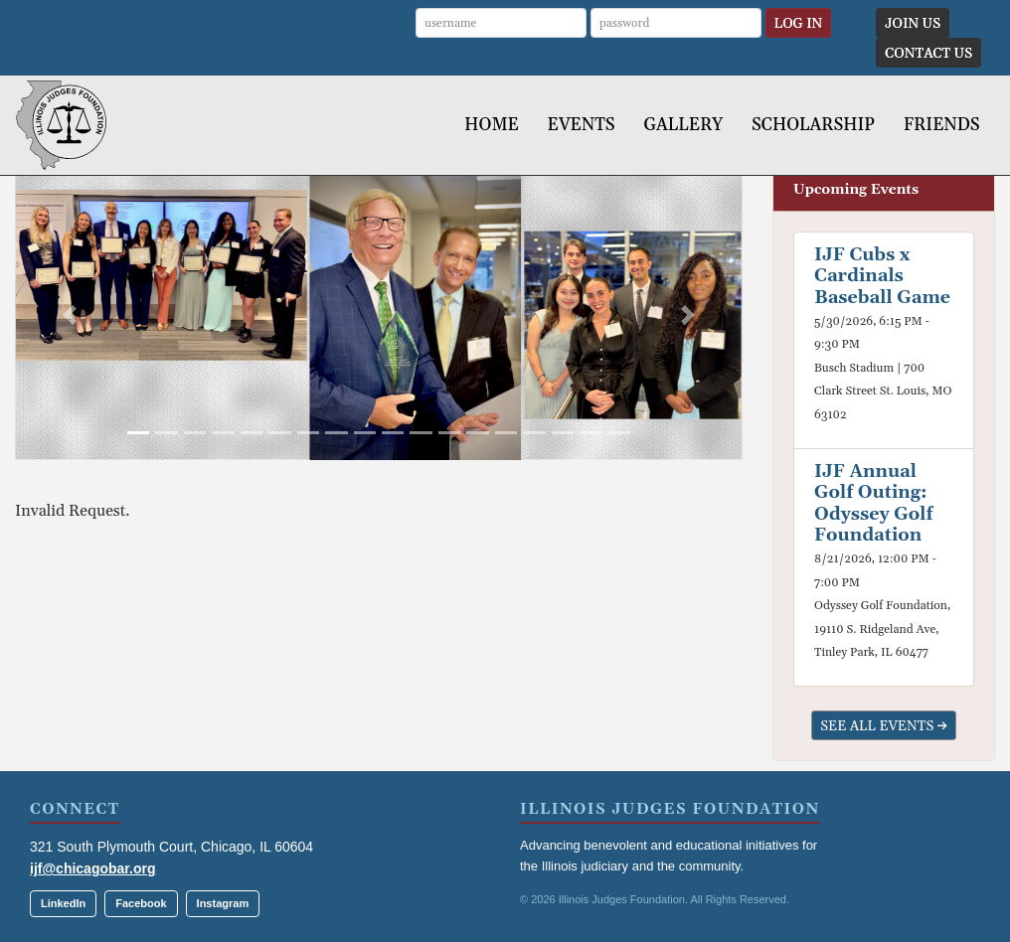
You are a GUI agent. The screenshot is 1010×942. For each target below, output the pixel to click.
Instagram (223, 903)
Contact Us (928, 54)
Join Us (912, 24)
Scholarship (813, 125)
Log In (798, 24)
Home (491, 125)
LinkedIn (63, 903)
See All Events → (883, 726)
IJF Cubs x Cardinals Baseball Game (882, 276)
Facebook (140, 903)
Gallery (683, 125)
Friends (942, 125)
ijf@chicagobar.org (92, 868)
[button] (69, 314)
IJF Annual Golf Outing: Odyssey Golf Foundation (873, 504)
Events (581, 125)
